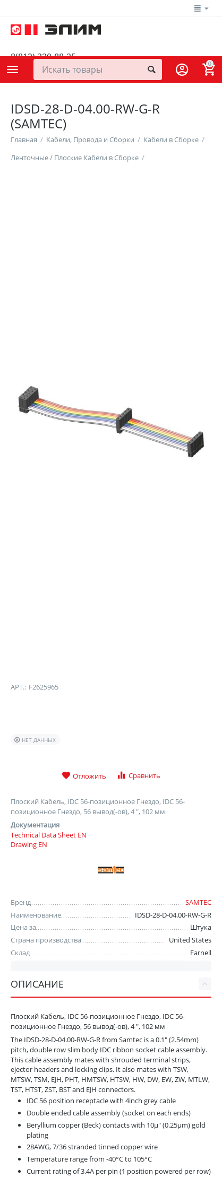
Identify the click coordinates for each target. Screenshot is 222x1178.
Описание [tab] (111, 1073)
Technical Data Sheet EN (49, 923)
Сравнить (138, 864)
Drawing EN (29, 933)
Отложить (84, 865)
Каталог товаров (12, 69)
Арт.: (18, 776)
